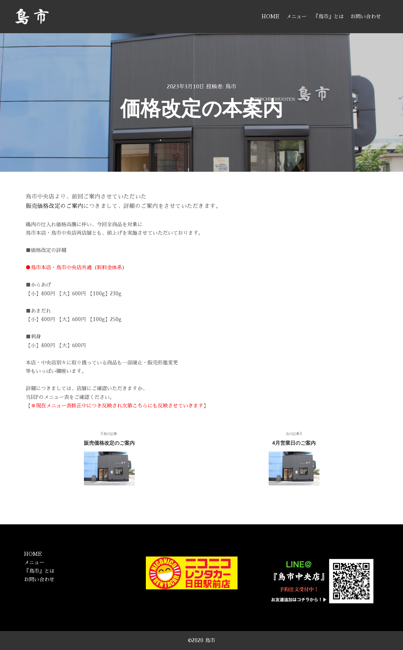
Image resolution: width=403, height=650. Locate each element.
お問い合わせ (39, 579)
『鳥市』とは (39, 570)
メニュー (34, 562)
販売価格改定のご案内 (54, 206)
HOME (33, 554)
